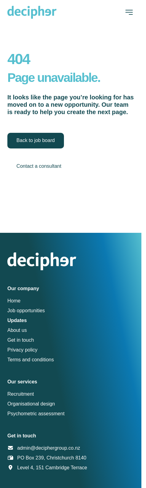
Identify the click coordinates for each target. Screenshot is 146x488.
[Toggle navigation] (129, 12)
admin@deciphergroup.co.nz (48, 448)
